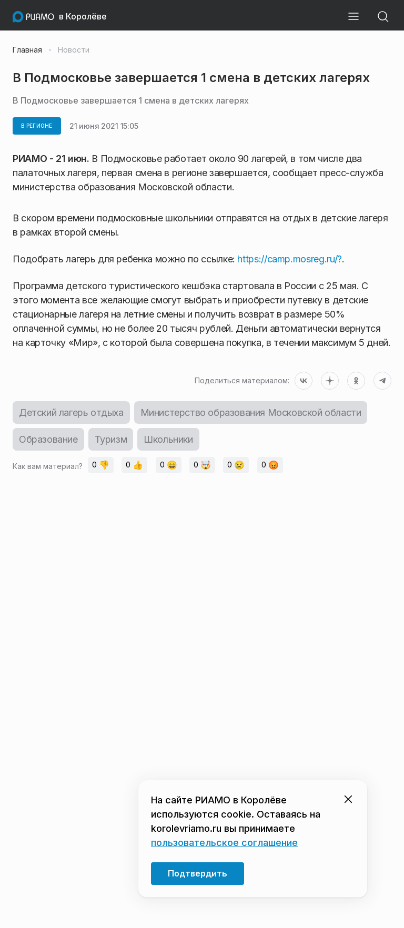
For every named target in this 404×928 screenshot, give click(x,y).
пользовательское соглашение (224, 842)
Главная (27, 50)
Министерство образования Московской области (250, 412)
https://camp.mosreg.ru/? (289, 258)
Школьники (168, 439)
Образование (48, 439)
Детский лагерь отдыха (71, 412)
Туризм (111, 439)
